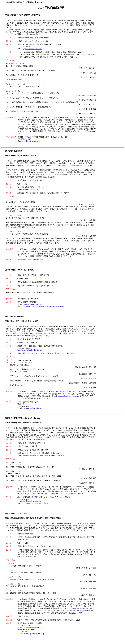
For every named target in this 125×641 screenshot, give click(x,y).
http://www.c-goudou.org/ (82, 608)
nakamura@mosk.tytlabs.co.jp (33, 633)
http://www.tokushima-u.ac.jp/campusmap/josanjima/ (35, 285)
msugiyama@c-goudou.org (32, 627)
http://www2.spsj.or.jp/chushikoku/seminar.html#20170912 (43, 306)
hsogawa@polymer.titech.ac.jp (68, 396)
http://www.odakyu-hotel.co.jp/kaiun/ (30, 350)
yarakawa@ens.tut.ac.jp (31, 141)
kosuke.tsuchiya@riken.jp (32, 501)
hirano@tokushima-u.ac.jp (32, 304)
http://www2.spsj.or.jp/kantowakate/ (35, 503)
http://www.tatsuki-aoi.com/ (32, 49)
